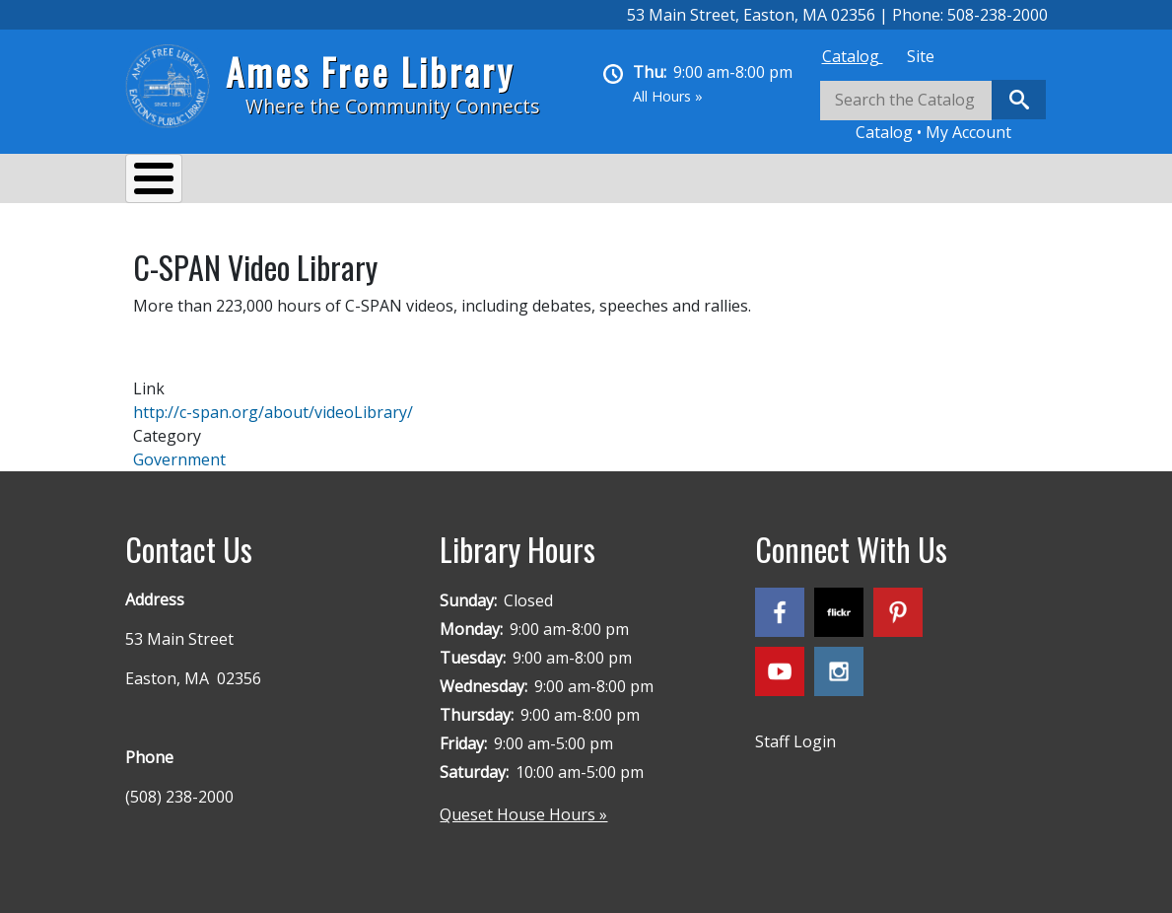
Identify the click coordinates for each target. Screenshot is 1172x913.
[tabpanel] (933, 112)
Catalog (852, 56)
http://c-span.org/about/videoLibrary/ (273, 402)
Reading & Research (515, 181)
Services (283, 181)
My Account (968, 132)
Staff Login (795, 731)
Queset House (815, 181)
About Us (179, 181)
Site (920, 56)
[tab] (852, 56)
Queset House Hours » (523, 804)
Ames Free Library (370, 71)
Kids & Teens (676, 181)
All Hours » (668, 96)
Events (377, 181)
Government (179, 449)
